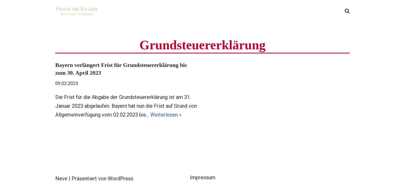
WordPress (120, 178)
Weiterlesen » (165, 115)
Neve (61, 178)
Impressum (202, 177)
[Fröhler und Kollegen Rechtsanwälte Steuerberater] (77, 11)
